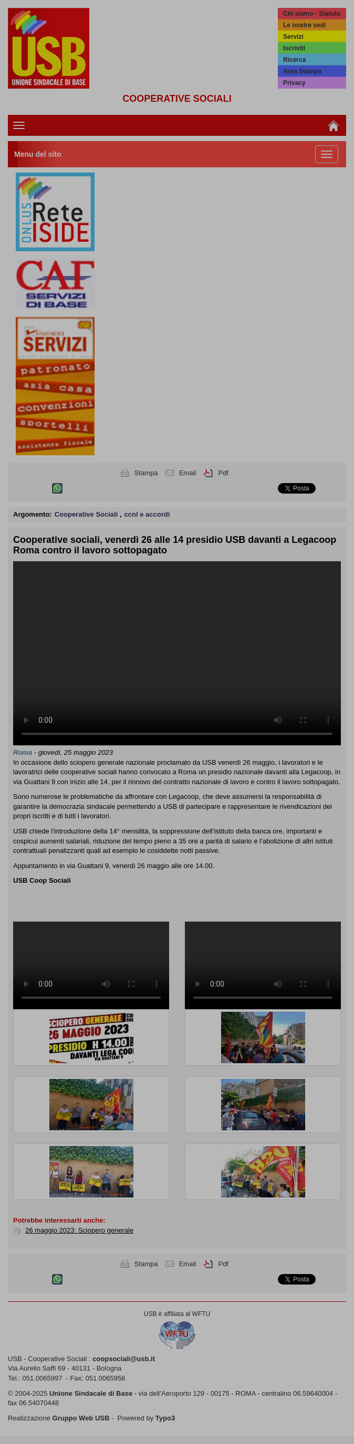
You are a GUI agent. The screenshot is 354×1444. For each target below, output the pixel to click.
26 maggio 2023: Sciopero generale (79, 1230)
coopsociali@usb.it (123, 1359)
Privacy (294, 83)
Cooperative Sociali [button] (87, 514)
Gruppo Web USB (81, 1418)
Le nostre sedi (304, 25)
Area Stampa (302, 71)
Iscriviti (294, 48)
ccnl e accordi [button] (147, 514)
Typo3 (165, 1418)
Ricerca (294, 59)
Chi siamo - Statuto (311, 13)
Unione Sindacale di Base (90, 1393)
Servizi (293, 36)
